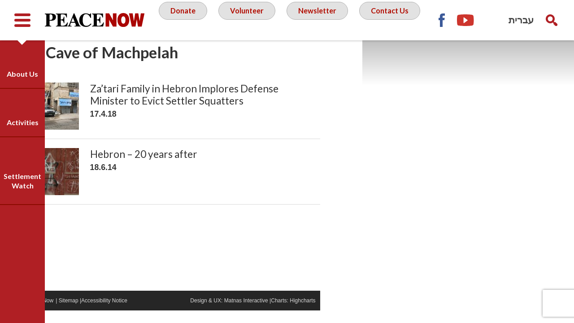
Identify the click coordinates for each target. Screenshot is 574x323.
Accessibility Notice (147, 313)
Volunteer (282, 20)
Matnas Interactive (288, 313)
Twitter (552, 60)
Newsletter (356, 20)
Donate (215, 20)
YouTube (527, 60)
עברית (521, 20)
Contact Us (289, 56)
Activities (23, 122)
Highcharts (345, 313)
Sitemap (111, 313)
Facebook (502, 60)
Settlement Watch (22, 181)
